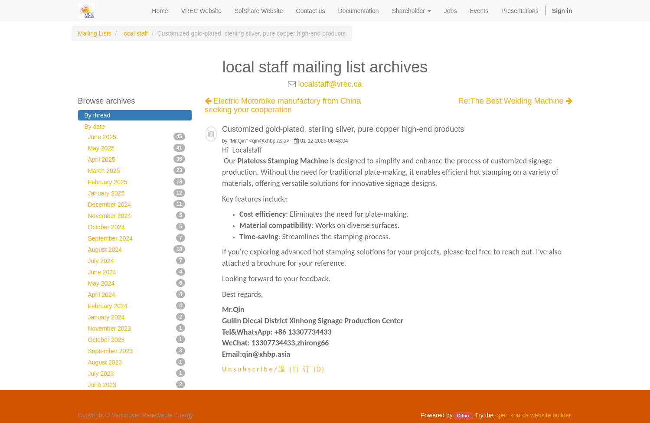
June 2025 (137, 136)
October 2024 (137, 227)
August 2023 (137, 362)
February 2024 (137, 305)
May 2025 (137, 148)
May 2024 (137, 283)
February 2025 (137, 181)
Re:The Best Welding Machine (515, 101)
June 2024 (137, 272)
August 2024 (137, 249)
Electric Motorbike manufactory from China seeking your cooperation (283, 105)
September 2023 (137, 351)
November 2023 (137, 328)
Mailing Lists (94, 33)
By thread (98, 115)
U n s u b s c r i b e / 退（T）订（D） (275, 369)
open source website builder (533, 415)
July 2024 (137, 260)
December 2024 (137, 204)
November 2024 (137, 215)
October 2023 (137, 339)
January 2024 (137, 317)
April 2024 (137, 294)
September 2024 (137, 238)
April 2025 (137, 159)
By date (95, 126)
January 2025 (137, 193)
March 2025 (137, 170)
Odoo (463, 415)
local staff (135, 33)
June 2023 (137, 384)
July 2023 (137, 373)
